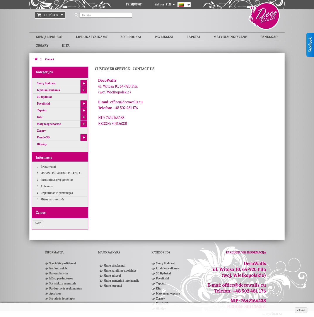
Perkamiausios (58, 273)
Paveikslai (164, 37)
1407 (38, 223)
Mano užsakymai (114, 265)
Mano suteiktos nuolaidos (120, 270)
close (301, 310)
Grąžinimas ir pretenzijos (56, 193)
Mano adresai (112, 275)
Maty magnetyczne (230, 37)
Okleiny (42, 144)
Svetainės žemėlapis (62, 298)
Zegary (42, 46)
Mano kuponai (113, 285)
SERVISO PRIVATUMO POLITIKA (60, 173)
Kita (66, 46)
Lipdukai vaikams (91, 37)
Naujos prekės (58, 268)
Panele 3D (269, 37)
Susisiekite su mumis (62, 283)
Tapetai (193, 37)
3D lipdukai (131, 37)
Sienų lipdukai (49, 37)
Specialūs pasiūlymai (62, 263)
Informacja (44, 158)
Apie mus (46, 186)
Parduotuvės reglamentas (56, 179)
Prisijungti (134, 4)
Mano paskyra (109, 252)
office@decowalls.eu (126, 102)
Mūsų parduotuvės (52, 199)
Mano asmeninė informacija (121, 280)
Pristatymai (48, 166)
